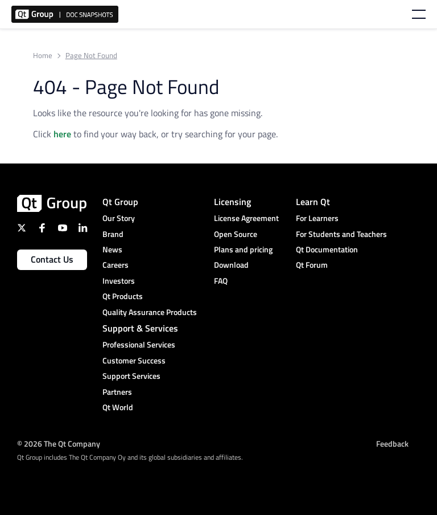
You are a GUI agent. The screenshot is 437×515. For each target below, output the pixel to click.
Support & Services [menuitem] (140, 328)
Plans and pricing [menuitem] (243, 249)
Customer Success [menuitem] (134, 360)
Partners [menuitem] (117, 392)
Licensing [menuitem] (232, 202)
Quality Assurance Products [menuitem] (149, 312)
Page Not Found (91, 55)
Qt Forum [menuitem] (312, 265)
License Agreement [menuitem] (246, 218)
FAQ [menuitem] (221, 281)
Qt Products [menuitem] (122, 296)
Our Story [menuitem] (118, 218)
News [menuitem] (112, 249)
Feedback (392, 443)
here (62, 134)
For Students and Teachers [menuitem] (341, 234)
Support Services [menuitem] (131, 376)
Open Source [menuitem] (235, 234)
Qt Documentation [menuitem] (327, 249)
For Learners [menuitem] (317, 218)
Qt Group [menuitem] (120, 202)
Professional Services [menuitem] (138, 344)
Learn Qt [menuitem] (313, 202)
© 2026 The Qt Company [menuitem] (58, 443)
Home (42, 55)
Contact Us (52, 259)
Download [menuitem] (231, 265)
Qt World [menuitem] (117, 407)
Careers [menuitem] (115, 265)
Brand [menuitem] (112, 234)
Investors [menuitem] (118, 281)
